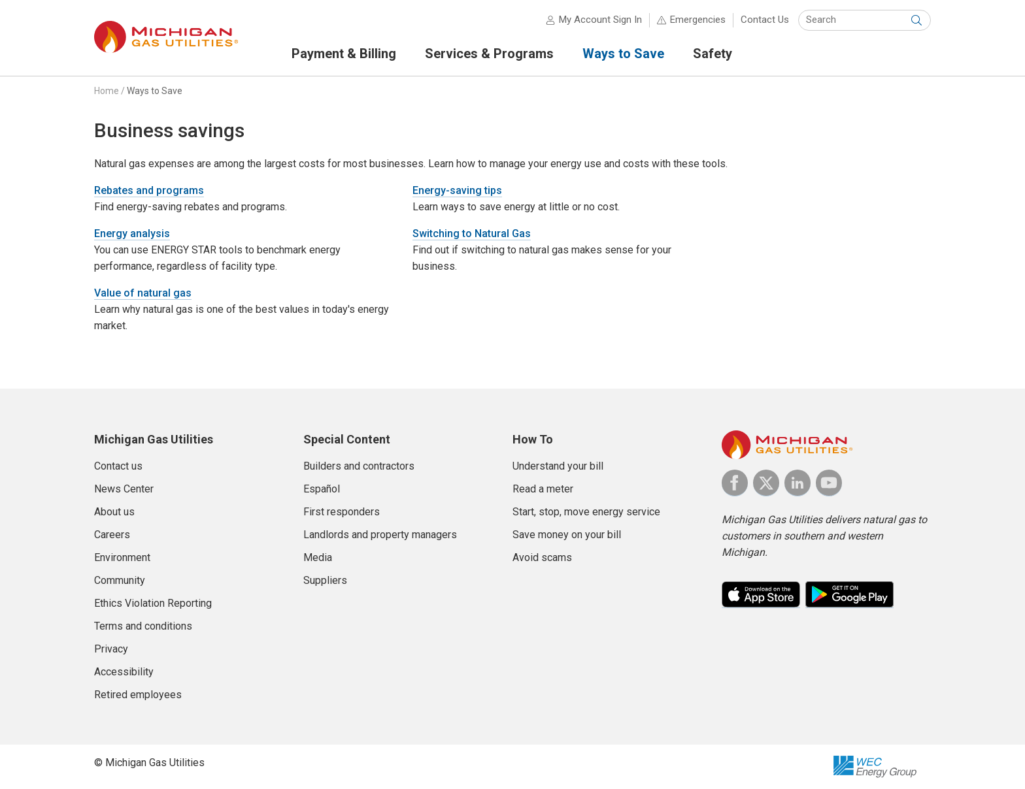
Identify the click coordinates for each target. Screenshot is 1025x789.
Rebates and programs (149, 190)
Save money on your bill (566, 534)
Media (317, 557)
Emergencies (698, 19)
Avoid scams (542, 557)
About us (114, 512)
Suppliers (325, 580)
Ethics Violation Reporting (153, 603)
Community (119, 580)
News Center (124, 489)
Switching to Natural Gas (471, 233)
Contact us (118, 466)
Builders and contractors (358, 466)
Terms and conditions (143, 626)
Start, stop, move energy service (586, 512)
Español (321, 489)
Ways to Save (154, 91)
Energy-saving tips (457, 190)
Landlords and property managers (380, 534)
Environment (122, 557)
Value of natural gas (143, 293)
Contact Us (765, 19)
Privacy (111, 649)
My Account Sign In (600, 19)
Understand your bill (557, 466)
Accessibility (124, 672)
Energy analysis (132, 233)
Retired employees (138, 694)
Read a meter (542, 489)
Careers (112, 534)
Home (106, 91)
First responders (341, 512)
